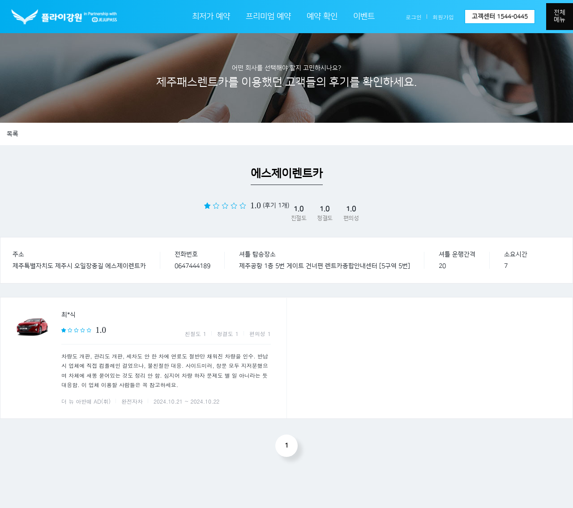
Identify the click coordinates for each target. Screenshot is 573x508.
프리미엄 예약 (268, 16)
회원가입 (443, 17)
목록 (12, 134)
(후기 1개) (276, 205)
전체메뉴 (559, 16)
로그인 (414, 17)
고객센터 (500, 16)
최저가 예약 (211, 16)
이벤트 (364, 16)
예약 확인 (322, 16)
